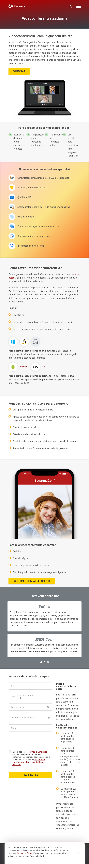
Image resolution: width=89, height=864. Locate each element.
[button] (41, 662)
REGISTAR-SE (25, 766)
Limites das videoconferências (57, 716)
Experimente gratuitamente (32, 581)
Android (23, 366)
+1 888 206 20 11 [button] (20, 809)
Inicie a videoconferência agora (61, 685)
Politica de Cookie (25, 853)
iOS (43, 366)
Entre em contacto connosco (33, 823)
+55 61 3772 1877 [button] (68, 809)
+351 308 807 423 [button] (45, 816)
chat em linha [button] (65, 823)
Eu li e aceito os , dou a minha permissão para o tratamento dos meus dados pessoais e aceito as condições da (27, 748)
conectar (19, 71)
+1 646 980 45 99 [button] (44, 809)
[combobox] (14, 696)
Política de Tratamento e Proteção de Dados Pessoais (27, 753)
